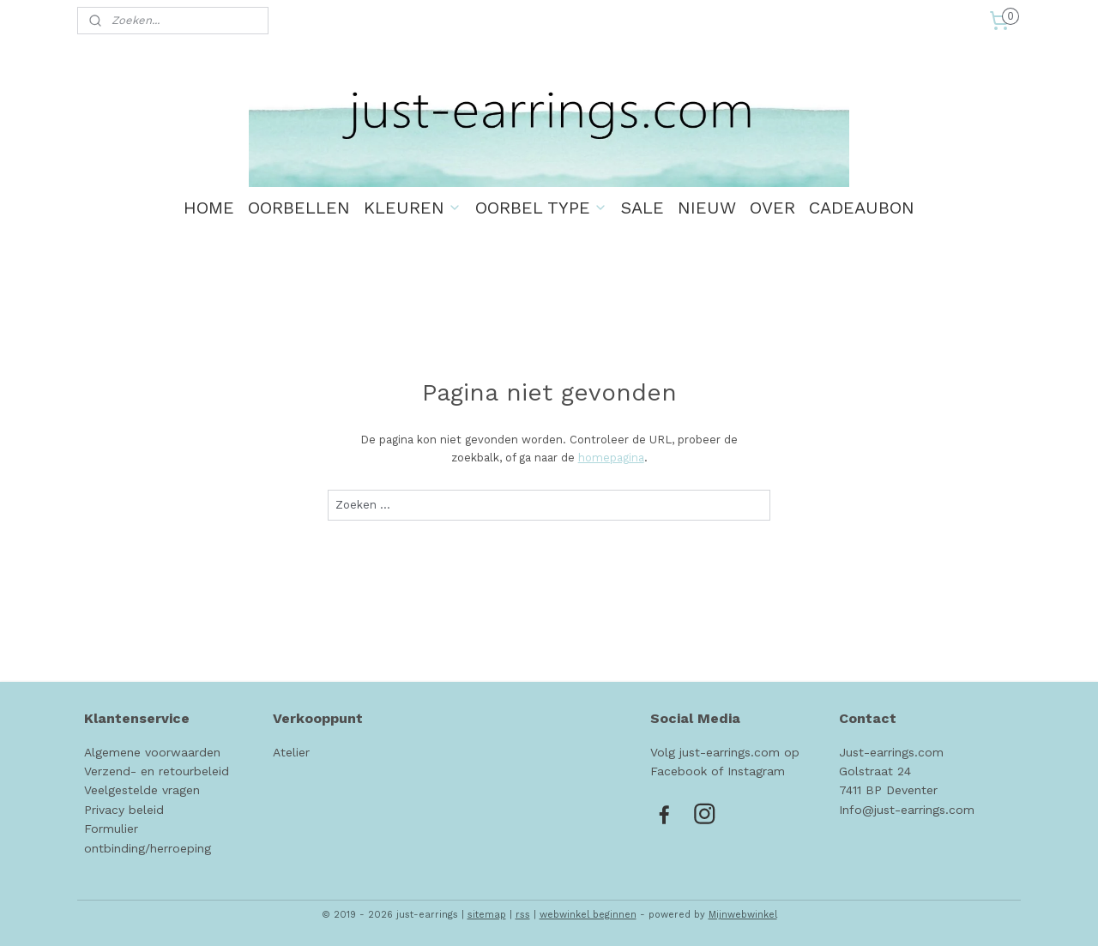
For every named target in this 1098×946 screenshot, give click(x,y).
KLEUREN (413, 207)
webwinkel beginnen (588, 914)
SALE (642, 207)
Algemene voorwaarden (152, 752)
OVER (772, 207)
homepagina (610, 457)
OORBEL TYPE (541, 207)
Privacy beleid (124, 809)
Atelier (291, 752)
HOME (209, 207)
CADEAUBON (861, 207)
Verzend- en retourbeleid (156, 771)
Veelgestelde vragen (142, 790)
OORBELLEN (299, 207)
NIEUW (707, 207)
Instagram (756, 771)
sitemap (487, 914)
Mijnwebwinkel (743, 914)
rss (523, 914)
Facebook (678, 771)
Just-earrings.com (891, 752)
